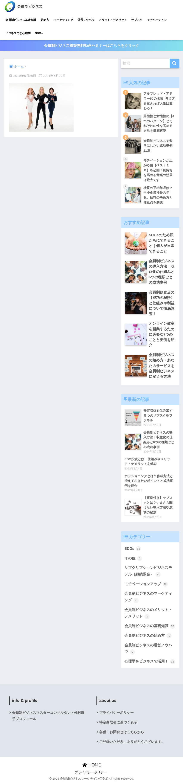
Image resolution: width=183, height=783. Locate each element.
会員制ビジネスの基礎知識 (149, 626)
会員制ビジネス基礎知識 (20, 19)
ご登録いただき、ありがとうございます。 (132, 741)
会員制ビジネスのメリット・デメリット (148, 613)
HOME (91, 765)
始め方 (45, 19)
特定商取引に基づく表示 (118, 722)
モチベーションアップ (146, 584)
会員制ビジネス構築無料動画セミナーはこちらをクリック (91, 46)
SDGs (39, 33)
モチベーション (157, 19)
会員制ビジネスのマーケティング (148, 597)
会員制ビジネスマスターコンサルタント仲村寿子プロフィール (48, 716)
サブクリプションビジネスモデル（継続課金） (148, 571)
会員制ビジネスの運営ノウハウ (148, 649)
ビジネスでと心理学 (18, 33)
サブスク (137, 19)
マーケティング (63, 19)
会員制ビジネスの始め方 (148, 635)
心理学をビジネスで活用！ (149, 661)
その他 (133, 558)
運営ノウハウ (86, 19)
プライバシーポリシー (116, 712)
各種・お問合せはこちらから (121, 732)
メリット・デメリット (113, 19)
